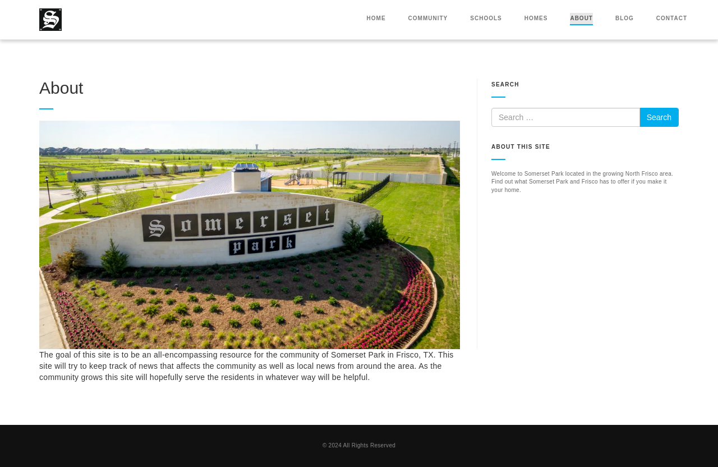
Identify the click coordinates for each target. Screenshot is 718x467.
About (581, 18)
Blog (624, 18)
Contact (671, 18)
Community (428, 18)
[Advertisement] (585, 278)
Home (376, 18)
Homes (536, 18)
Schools (485, 18)
